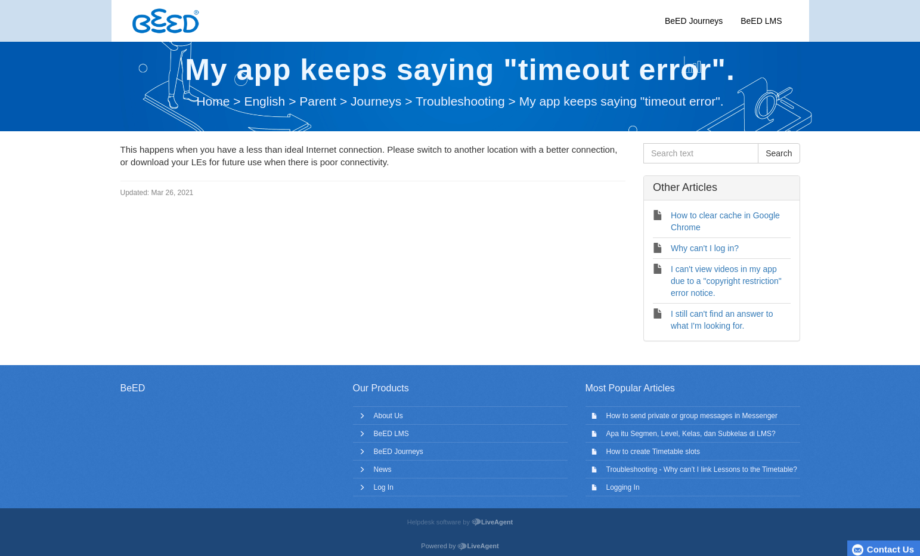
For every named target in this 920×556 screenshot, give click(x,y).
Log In (384, 487)
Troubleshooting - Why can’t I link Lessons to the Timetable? (701, 469)
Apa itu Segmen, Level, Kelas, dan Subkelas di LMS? (691, 434)
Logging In (623, 487)
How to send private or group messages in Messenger (691, 416)
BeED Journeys (694, 21)
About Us (388, 416)
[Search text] (700, 153)
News (383, 469)
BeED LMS (761, 21)
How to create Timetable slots (653, 451)
